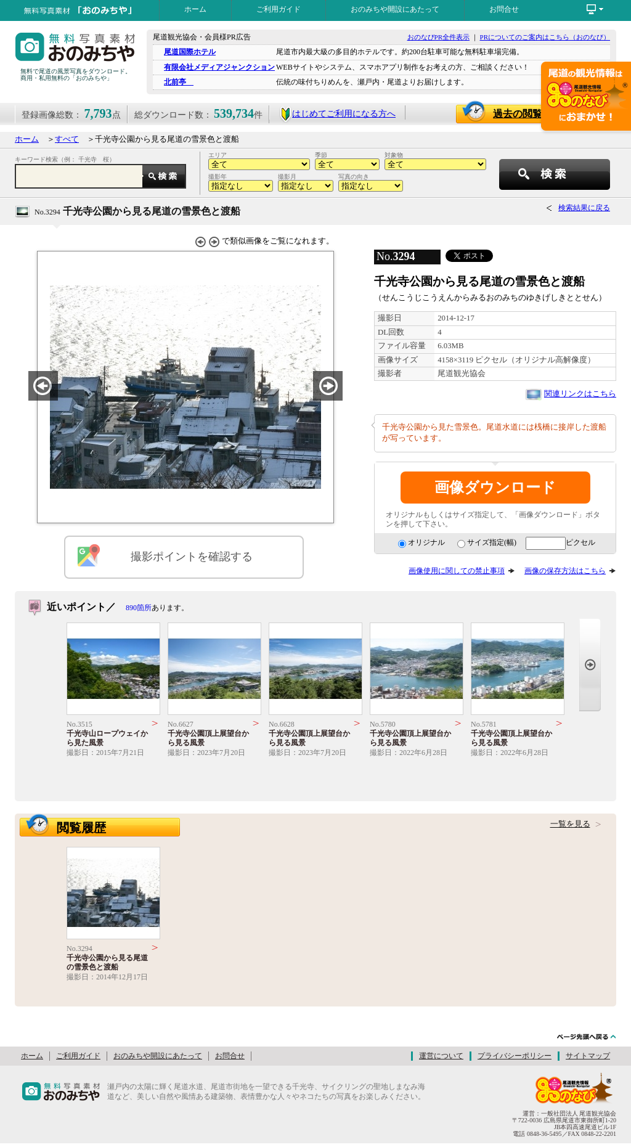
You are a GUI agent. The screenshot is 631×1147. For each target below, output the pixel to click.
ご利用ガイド (278, 9)
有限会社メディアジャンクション (219, 67)
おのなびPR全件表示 (438, 37)
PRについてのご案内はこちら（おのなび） (545, 37)
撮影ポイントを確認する (192, 556)
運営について (441, 1055)
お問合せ (504, 9)
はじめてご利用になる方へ (337, 113)
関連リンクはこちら (580, 394)
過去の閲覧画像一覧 (543, 113)
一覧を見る (570, 824)
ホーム (195, 9)
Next (590, 664)
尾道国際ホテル (190, 51)
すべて (67, 139)
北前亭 (178, 82)
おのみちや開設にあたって (395, 9)
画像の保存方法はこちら (565, 570)
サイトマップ (588, 1055)
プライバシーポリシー (515, 1055)
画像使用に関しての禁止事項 (457, 570)
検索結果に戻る (584, 207)
